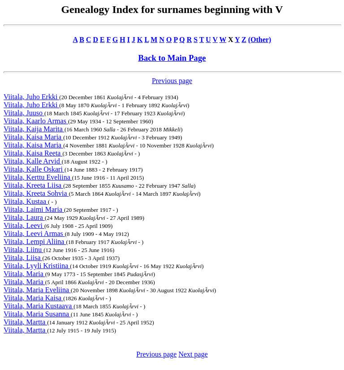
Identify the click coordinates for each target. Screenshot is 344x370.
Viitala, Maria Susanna (37, 314)
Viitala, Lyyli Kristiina (37, 265)
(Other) (259, 39)
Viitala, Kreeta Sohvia (36, 193)
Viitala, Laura (24, 217)
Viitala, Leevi (24, 225)
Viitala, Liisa (23, 257)
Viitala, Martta (25, 322)
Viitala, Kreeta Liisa (33, 185)
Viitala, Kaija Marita (34, 129)
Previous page (172, 80)
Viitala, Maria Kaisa (33, 298)
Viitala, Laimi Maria (34, 209)
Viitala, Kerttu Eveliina (38, 177)
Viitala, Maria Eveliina (37, 290)
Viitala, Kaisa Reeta (33, 153)
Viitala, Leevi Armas (34, 233)
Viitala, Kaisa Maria (33, 137)
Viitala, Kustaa (26, 201)
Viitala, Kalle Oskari (34, 169)
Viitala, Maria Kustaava (38, 306)
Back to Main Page (172, 58)
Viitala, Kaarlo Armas (36, 121)
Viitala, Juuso (24, 113)
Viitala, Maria (24, 274)
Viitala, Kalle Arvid (33, 161)
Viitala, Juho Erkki (31, 97)
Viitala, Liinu (23, 249)
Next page (192, 354)
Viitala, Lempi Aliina (35, 241)
